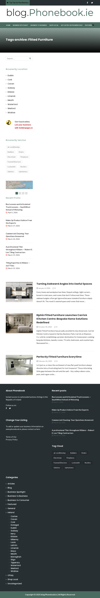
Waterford (13, 104)
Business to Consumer (18, 500)
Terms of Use (11, 437)
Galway (11, 88)
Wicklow (11, 112)
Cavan (11, 83)
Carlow (14, 516)
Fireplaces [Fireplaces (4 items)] (24, 157)
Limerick (11, 96)
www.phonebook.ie (13, 429)
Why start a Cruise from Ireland (19, 182)
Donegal (15, 525)
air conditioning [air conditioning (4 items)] (13, 147)
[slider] (19, 188)
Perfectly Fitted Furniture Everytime (59, 356)
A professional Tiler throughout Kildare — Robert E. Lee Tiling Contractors (19, 249)
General (11, 508)
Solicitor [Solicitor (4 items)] (11, 172)
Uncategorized (15, 583)
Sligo (13, 559)
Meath (11, 100)
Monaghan (16, 556)
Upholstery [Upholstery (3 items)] (23, 172)
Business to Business (39, 25)
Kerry (13, 533)
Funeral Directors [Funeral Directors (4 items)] (14, 162)
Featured (88, 25)
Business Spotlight (20, 25)
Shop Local (53, 25)
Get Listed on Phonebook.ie (71, 25)
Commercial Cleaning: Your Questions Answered (72, 420)
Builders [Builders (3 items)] (11, 152)
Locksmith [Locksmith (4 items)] (11, 167)
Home (8, 25)
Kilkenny (14, 539)
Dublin (11, 75)
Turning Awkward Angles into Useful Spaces (64, 283)
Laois (13, 542)
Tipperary (15, 562)
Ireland (11, 512)
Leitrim (14, 545)
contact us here (34, 429)
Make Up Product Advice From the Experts (70, 410)
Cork (10, 79)
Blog (10, 487)
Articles (11, 483)
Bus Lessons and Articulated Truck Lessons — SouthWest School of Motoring (18, 207)
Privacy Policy (12, 439)
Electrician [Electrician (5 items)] (12, 157)
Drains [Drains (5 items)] (21, 152)
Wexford (11, 108)
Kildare (11, 92)
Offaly (11, 575)
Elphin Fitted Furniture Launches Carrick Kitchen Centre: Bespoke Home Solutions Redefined (62, 318)
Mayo (13, 551)
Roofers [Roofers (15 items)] (23, 167)
